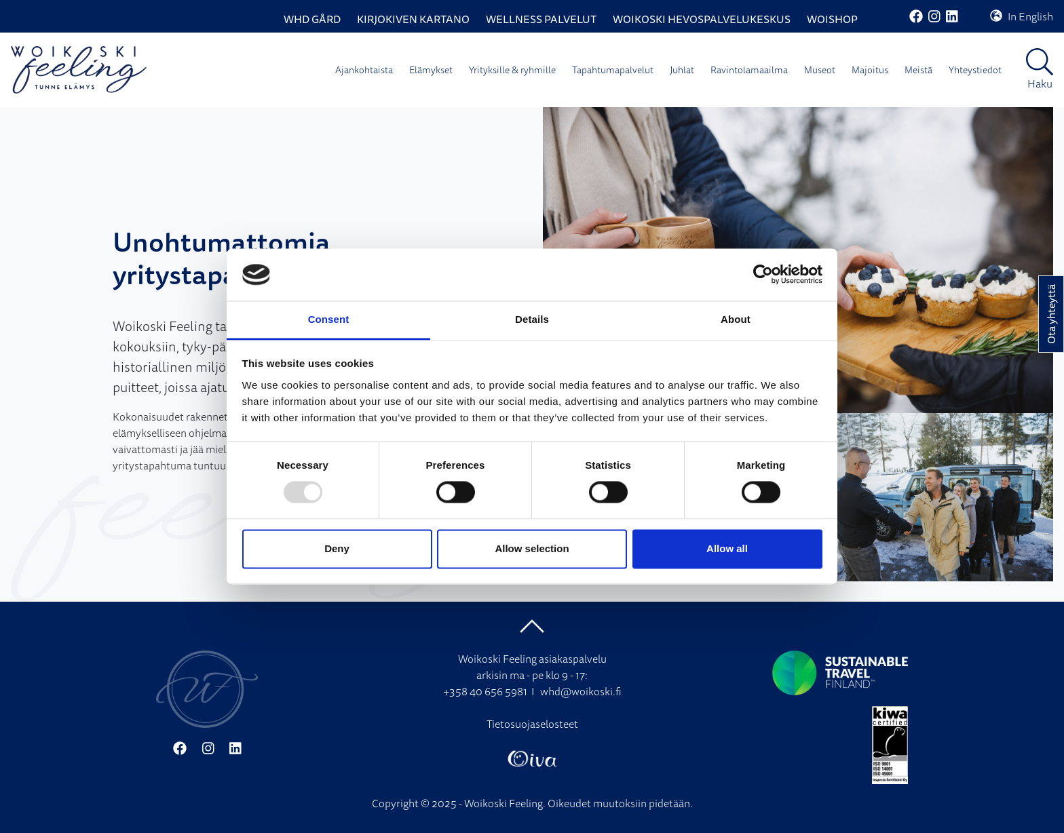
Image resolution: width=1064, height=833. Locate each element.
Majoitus (870, 69)
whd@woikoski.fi (581, 691)
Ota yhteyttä (1051, 314)
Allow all (727, 548)
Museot (819, 69)
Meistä (918, 69)
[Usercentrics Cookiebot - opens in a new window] (763, 275)
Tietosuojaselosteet (532, 724)
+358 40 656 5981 (485, 691)
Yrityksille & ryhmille (512, 69)
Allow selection (532, 548)
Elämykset (431, 69)
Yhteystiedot (975, 69)
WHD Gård (312, 19)
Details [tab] (532, 319)
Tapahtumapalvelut (612, 69)
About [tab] (735, 319)
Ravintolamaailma (749, 69)
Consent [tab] (328, 319)
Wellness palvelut (541, 19)
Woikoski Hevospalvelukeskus (702, 19)
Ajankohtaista (364, 69)
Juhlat (682, 69)
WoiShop (832, 19)
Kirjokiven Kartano (413, 19)
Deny (336, 548)
